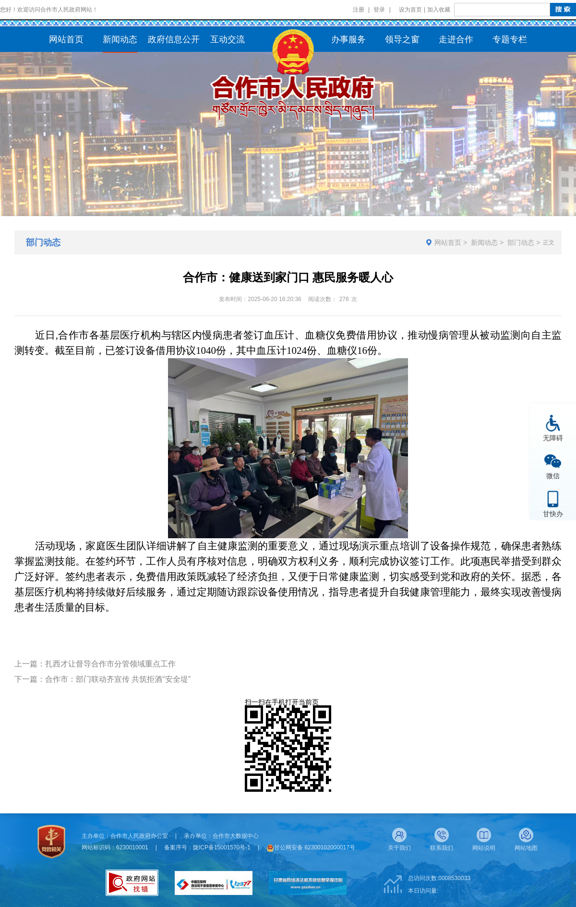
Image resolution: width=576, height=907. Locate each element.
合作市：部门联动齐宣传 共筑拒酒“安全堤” (118, 679)
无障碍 (553, 437)
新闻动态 (484, 242)
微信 (553, 475)
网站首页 (447, 242)
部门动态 (520, 242)
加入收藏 (438, 9)
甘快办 (553, 513)
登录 (379, 9)
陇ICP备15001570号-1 (222, 847)
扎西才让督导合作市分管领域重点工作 (110, 664)
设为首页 (410, 9)
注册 (358, 9)
